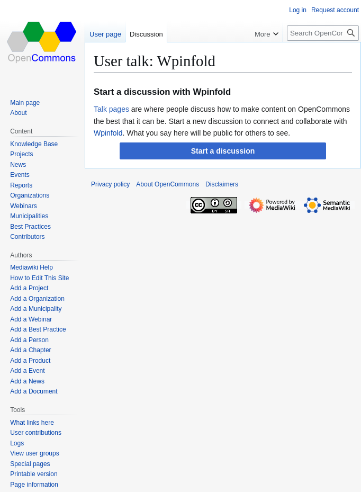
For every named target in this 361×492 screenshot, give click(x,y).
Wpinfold (108, 133)
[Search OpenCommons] (323, 33)
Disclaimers (221, 184)
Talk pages (111, 109)
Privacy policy (110, 184)
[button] (223, 150)
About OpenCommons (167, 184)
